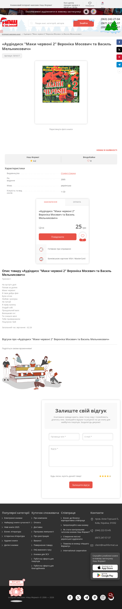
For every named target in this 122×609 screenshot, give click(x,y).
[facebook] (69, 599)
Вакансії (37, 540)
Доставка (38, 527)
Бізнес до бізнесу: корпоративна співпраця (73, 519)
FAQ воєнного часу (42, 550)
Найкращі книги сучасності (17, 522)
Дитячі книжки (11, 545)
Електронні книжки (13, 518)
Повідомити (57, 236)
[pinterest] (93, 599)
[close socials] (119, 71)
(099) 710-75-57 (110, 27)
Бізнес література (12, 531)
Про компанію (40, 518)
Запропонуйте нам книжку (75, 525)
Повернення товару (43, 545)
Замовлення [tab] (50, 202)
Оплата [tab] (77, 202)
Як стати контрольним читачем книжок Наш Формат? (75, 530)
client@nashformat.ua (106, 545)
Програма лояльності (44, 531)
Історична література (14, 536)
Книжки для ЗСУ (41, 554)
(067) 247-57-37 (110, 23)
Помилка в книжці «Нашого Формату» (75, 544)
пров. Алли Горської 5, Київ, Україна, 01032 (107, 520)
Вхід (102, 8)
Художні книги (11, 540)
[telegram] (85, 599)
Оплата (37, 522)
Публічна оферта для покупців (43, 560)
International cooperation (75, 550)
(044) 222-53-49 (103, 530)
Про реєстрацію (41, 536)
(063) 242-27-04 (110, 19)
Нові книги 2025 (11, 527)
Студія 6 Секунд (68, 173)
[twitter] (77, 599)
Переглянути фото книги (61, 129)
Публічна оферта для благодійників (43, 567)
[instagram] (101, 599)
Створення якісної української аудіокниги (72, 537)
